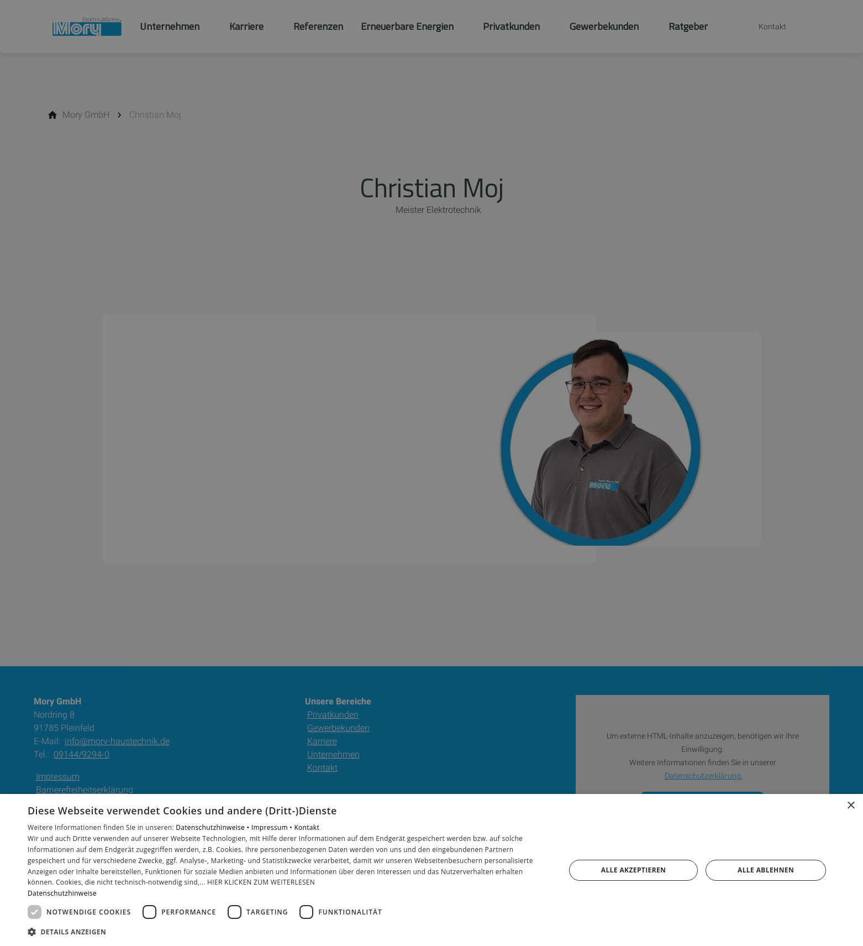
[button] (288, 931)
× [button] (850, 806)
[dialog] (431, 870)
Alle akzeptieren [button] (633, 870)
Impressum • (272, 827)
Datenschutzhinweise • (213, 827)
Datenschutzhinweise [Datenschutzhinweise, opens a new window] (62, 893)
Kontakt (306, 827)
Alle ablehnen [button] (766, 870)
